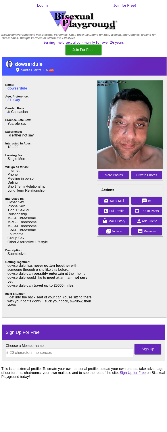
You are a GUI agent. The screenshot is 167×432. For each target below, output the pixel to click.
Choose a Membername (25, 346)
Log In (42, 5)
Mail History (113, 221)
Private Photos (146, 175)
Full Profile (113, 211)
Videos (114, 231)
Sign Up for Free (133, 373)
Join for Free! (124, 5)
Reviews (147, 231)
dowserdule (28, 64)
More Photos (114, 175)
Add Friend (146, 221)
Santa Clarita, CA (34, 70)
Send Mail (114, 201)
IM (147, 201)
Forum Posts (146, 211)
